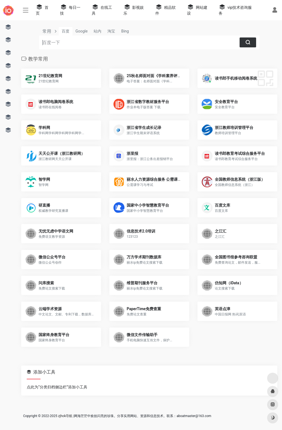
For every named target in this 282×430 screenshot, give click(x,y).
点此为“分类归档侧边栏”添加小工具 (57, 387)
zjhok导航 (65, 416)
